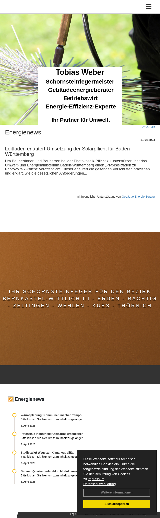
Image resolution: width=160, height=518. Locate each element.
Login (73, 514)
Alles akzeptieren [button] (116, 504)
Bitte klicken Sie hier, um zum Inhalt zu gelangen (52, 419)
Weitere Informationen (116, 492)
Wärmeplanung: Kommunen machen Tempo (51, 415)
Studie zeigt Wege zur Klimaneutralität (47, 452)
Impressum (96, 479)
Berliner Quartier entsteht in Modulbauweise (51, 471)
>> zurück (148, 126)
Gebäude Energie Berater (138, 196)
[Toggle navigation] (149, 7)
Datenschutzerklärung (99, 484)
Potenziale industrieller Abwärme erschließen (52, 434)
